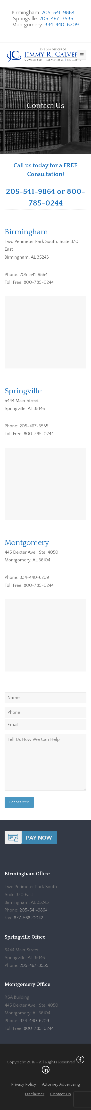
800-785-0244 (39, 1028)
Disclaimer (34, 1094)
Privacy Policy (23, 1084)
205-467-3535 (56, 19)
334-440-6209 (61, 25)
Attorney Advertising (61, 1084)
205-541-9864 (57, 13)
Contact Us (60, 1094)
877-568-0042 (28, 917)
